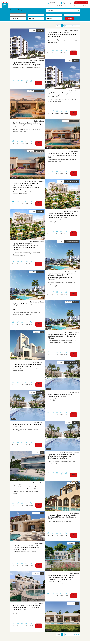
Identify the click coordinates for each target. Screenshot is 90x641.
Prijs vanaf (49, 15)
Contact (85, 6)
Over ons (68, 6)
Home (53, 6)
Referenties (77, 6)
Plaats (30, 15)
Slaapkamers (14, 18)
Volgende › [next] (76, 26)
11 (72, 26)
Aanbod (59, 6)
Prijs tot (67, 15)
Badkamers (31, 18)
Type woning (50, 18)
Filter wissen (69, 18)
